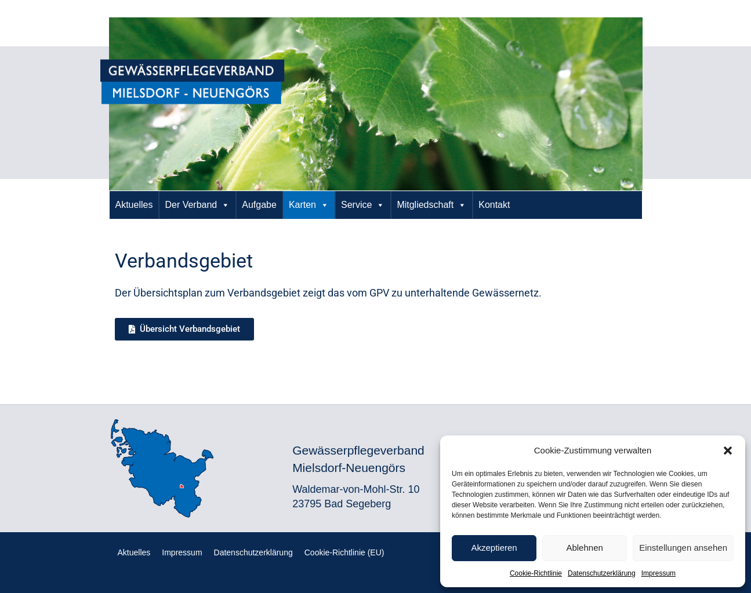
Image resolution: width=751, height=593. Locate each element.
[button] (728, 450)
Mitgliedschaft (431, 205)
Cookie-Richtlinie (536, 573)
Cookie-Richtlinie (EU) (344, 552)
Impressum (658, 573)
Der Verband (197, 205)
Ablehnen (584, 547)
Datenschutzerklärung (602, 573)
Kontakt (494, 205)
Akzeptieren (494, 547)
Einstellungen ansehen (683, 547)
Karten (309, 205)
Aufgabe (259, 205)
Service (362, 205)
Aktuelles (134, 205)
